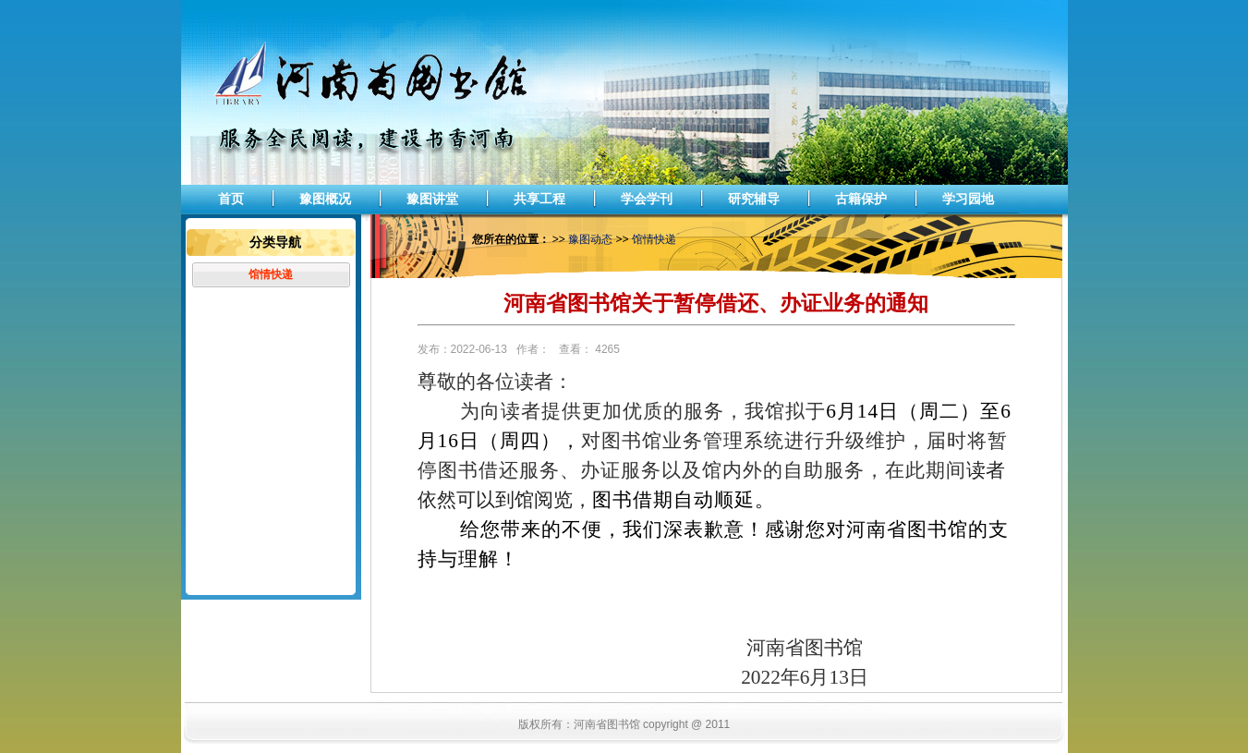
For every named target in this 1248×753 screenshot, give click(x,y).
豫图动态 (590, 239)
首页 (231, 198)
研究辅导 (754, 198)
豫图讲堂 (432, 198)
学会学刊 (646, 198)
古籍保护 (861, 198)
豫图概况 (325, 198)
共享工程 (539, 198)
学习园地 (968, 198)
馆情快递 (270, 274)
